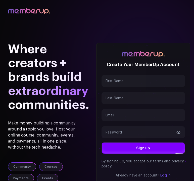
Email (110, 115)
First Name (115, 81)
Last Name (114, 98)
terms (158, 161)
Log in (165, 175)
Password (114, 132)
